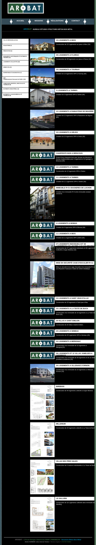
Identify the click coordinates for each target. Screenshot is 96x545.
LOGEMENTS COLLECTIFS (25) (12, 61)
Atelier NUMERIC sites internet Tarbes (37, 542)
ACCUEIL (20, 21)
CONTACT (75, 21)
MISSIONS (39, 21)
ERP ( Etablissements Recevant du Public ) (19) (14, 78)
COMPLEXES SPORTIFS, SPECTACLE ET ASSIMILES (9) (14, 84)
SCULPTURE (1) (7, 45)
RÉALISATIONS (57, 21)
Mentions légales (55, 542)
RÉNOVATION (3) (8, 51)
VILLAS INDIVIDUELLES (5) (10, 40)
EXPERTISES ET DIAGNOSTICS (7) (12, 72)
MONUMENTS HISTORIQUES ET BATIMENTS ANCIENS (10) (15, 57)
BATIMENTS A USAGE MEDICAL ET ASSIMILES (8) (12, 95)
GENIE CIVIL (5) (7, 67)
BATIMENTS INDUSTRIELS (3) (11, 88)
